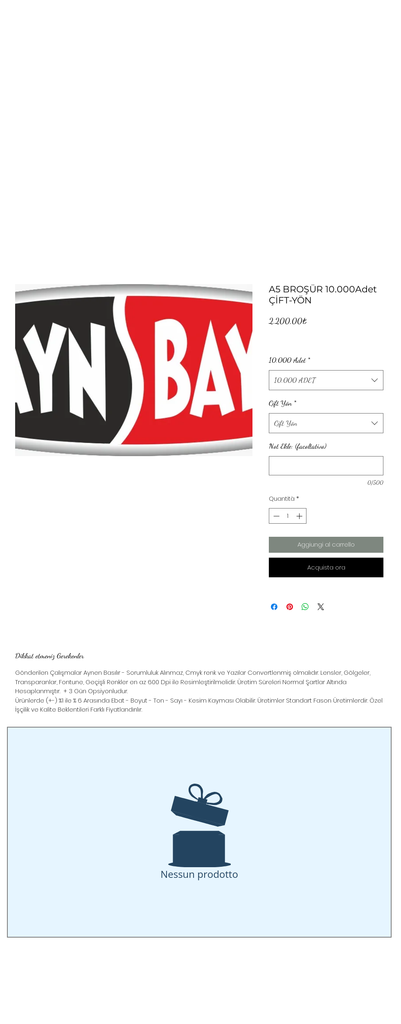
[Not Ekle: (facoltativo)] (326, 466)
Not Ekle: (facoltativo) (298, 445)
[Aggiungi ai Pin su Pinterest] (290, 607)
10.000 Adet (289, 359)
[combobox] (326, 380)
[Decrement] (275, 516)
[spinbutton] (288, 516)
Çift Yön (282, 402)
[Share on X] (321, 607)
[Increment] (300, 516)
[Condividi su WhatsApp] (305, 607)
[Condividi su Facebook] (274, 607)
